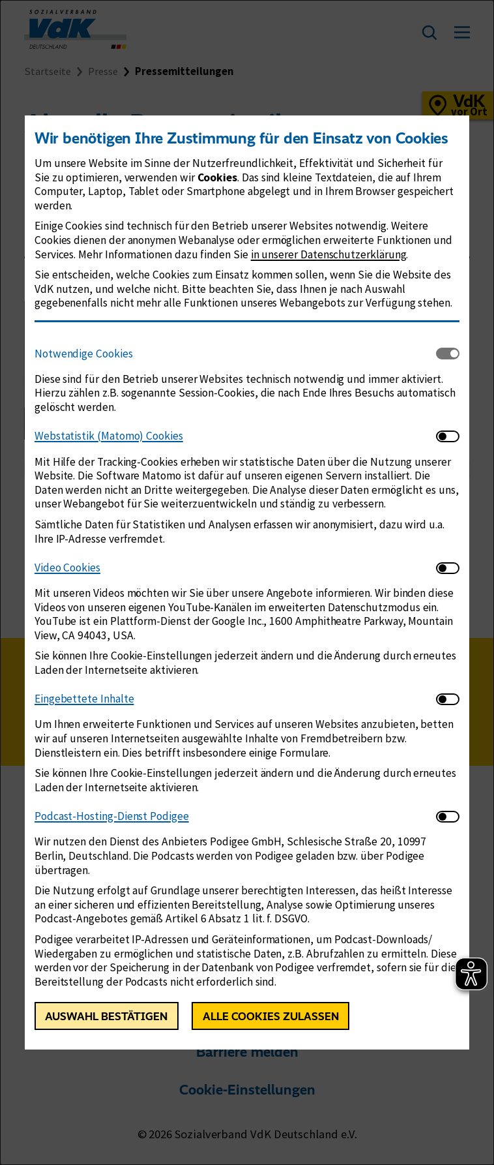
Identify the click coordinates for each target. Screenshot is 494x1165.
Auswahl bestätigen (106, 1016)
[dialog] (247, 582)
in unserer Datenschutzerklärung (329, 254)
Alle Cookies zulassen (271, 1016)
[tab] (235, 354)
